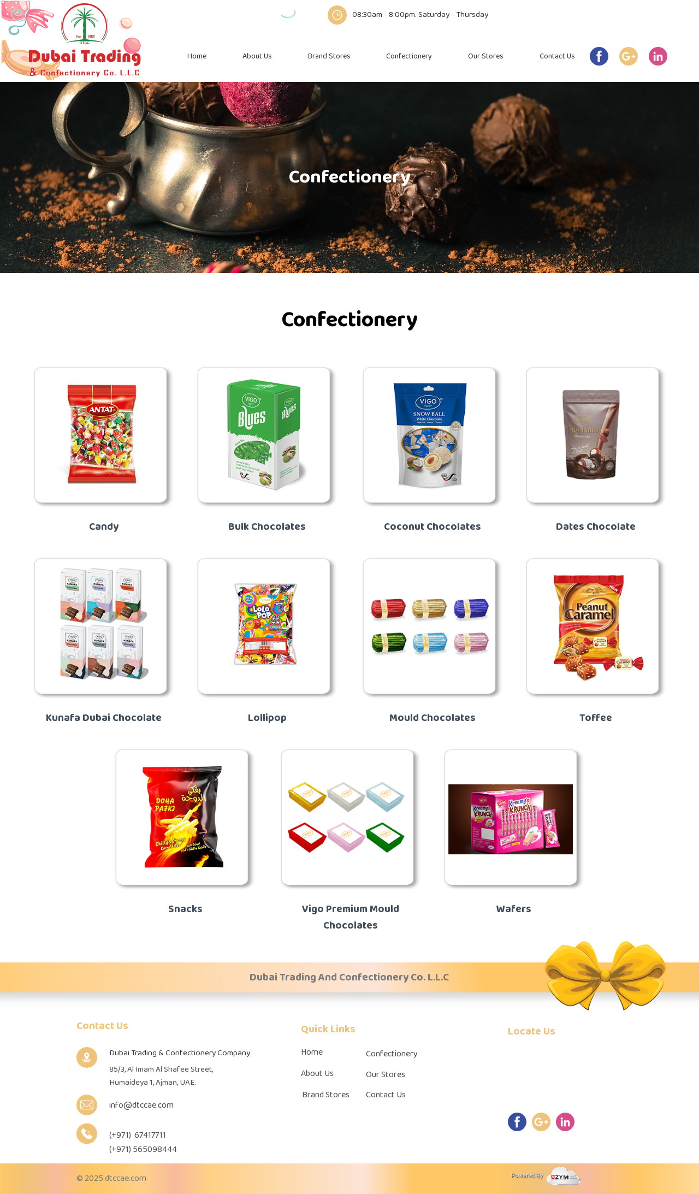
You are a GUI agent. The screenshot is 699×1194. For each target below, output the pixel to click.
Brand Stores (329, 56)
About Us (257, 56)
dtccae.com (125, 1178)
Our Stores (485, 56)
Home (196, 56)
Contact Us (557, 56)
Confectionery (409, 56)
